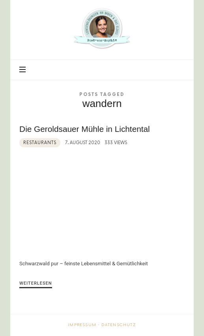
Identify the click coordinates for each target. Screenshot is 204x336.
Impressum (82, 325)
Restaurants (39, 142)
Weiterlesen (35, 283)
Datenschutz (118, 325)
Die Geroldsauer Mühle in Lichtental (84, 128)
